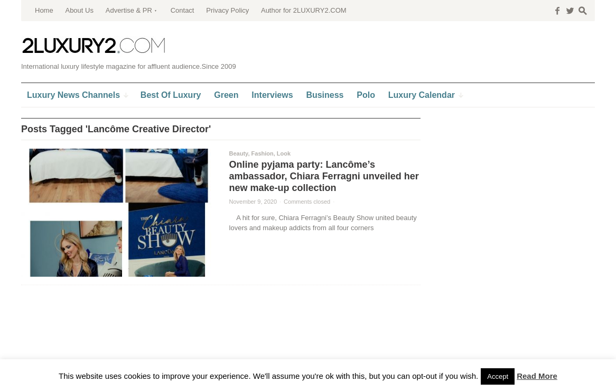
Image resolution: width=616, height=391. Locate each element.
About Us (79, 10)
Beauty (238, 153)
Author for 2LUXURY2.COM (304, 10)
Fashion (262, 153)
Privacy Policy (227, 10)
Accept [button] (497, 376)
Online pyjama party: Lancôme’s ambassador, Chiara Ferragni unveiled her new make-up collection (324, 176)
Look (284, 153)
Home (44, 10)
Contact (182, 10)
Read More (537, 375)
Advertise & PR (129, 10)
